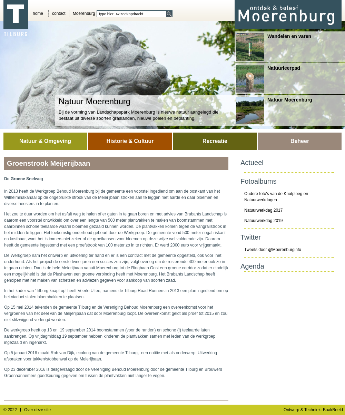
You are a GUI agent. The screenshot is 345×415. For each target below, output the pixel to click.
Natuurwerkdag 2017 (263, 210)
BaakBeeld (333, 409)
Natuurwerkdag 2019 (263, 220)
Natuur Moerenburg (274, 110)
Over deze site (37, 409)
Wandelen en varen (273, 47)
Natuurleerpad (268, 79)
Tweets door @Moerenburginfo (272, 249)
